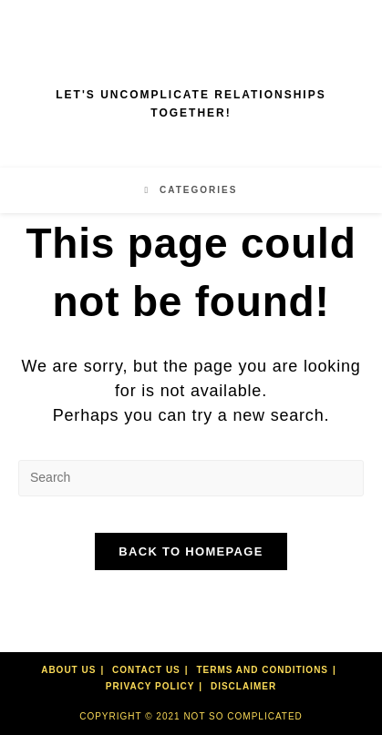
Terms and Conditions (262, 670)
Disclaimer (243, 686)
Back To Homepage (191, 551)
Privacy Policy (150, 686)
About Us (68, 670)
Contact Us (146, 670)
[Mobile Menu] (191, 190)
